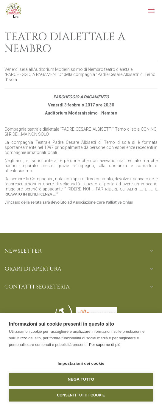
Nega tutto (81, 379)
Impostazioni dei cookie (81, 363)
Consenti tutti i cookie (81, 395)
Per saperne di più (105, 344)
